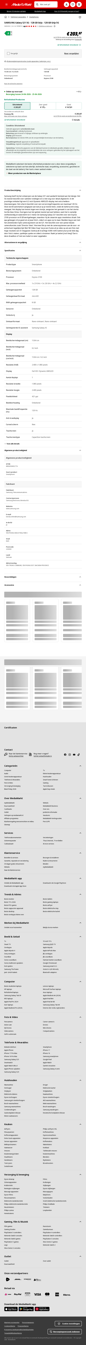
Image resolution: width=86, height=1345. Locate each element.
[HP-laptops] (8, 989)
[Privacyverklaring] (23, 1326)
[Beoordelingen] (30, 26)
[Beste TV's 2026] (10, 902)
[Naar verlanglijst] (72, 4)
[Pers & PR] (46, 821)
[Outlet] (6, 812)
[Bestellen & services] (11, 858)
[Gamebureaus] (48, 1229)
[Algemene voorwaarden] (11, 1322)
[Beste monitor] (9, 899)
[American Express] (57, 1294)
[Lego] (6, 1245)
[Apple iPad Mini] (48, 998)
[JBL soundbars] (48, 957)
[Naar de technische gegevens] (13, 83)
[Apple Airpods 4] (9, 950)
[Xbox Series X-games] (50, 1242)
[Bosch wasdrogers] (49, 1106)
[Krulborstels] (8, 1185)
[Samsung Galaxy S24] (11, 1072)
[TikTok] (79, 754)
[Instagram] (70, 754)
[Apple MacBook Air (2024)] (51, 995)
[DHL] (17, 1279)
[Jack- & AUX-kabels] (10, 972)
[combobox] (48, 4)
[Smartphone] (47, 1047)
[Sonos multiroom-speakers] (13, 963)
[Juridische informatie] (50, 812)
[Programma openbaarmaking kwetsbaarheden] (19, 1330)
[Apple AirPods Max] (49, 950)
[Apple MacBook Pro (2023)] (13, 1008)
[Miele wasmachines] (49, 1103)
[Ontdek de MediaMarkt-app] (13, 883)
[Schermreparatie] (10, 841)
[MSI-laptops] (8, 998)
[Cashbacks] (8, 809)
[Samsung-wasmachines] (12, 1106)
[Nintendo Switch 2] (49, 1245)
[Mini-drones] (47, 1028)
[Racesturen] (47, 1226)
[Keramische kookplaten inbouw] (54, 1113)
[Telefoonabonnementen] (12, 837)
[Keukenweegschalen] (11, 1154)
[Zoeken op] (37, 4)
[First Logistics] (37, 1280)
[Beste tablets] (47, 899)
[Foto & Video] (8, 783)
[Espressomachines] (49, 1135)
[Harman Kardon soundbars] (52, 960)
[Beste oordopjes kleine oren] (14, 914)
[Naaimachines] (48, 1094)
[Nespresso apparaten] (50, 1138)
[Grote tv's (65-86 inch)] (50, 969)
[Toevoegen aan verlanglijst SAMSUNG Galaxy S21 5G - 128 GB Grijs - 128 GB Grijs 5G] (80, 17)
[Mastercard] (47, 1294)
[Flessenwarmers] (10, 1198)
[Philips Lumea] (9, 1210)
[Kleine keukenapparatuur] (52, 773)
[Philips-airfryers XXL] (50, 1129)
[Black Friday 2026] (10, 789)
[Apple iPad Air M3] (49, 1002)
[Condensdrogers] (10, 1110)
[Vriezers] (7, 1151)
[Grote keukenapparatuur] (13, 777)
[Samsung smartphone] (50, 1056)
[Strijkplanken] (47, 1091)
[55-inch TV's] (47, 941)
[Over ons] (46, 809)
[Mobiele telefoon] (10, 1047)
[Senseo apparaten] (10, 1141)
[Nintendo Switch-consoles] (13, 1236)
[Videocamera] (8, 1031)
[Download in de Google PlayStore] (54, 883)
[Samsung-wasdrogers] (50, 1110)
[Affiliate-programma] (11, 818)
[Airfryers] (7, 1129)
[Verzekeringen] (48, 837)
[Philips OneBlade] (49, 1204)
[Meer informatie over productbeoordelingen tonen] (54, 26)
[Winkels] (45, 803)
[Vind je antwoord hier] (16, 756)
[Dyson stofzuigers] (10, 1097)
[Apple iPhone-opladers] (12, 1069)
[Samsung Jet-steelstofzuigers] (14, 1100)
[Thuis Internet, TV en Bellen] (52, 841)
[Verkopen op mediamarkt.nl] (13, 815)
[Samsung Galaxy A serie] (51, 1069)
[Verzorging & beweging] (12, 786)
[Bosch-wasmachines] (11, 1103)
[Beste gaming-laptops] (50, 902)
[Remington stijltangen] (12, 1188)
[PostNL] (7, 1279)
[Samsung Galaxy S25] (11, 1059)
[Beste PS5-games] (10, 905)
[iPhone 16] (46, 1053)
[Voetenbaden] (48, 1198)
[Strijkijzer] (7, 1091)
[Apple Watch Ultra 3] (11, 1066)
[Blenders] (46, 1157)
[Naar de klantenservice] (12, 870)
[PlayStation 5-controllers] (12, 1232)
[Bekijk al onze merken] (50, 927)
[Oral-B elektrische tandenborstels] (54, 1201)
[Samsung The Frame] (11, 969)
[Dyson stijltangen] (49, 1188)
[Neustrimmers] (9, 1207)
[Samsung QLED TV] (49, 944)
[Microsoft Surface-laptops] (52, 989)
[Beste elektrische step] (50, 908)
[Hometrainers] (9, 1213)
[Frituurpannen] (9, 1132)
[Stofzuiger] (8, 1088)
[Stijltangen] (47, 1185)
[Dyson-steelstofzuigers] (51, 1097)
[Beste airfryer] (48, 905)
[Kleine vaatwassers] (11, 1116)
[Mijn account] (66, 4)
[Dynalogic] (27, 1279)
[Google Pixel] (47, 1059)
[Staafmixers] (8, 1157)
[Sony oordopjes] (9, 954)
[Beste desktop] (9, 911)
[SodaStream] (8, 1166)
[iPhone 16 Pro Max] (10, 1056)
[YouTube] (75, 754)
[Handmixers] (8, 1160)
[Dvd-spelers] (8, 966)
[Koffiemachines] (48, 1132)
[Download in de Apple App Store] (15, 886)
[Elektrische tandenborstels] (13, 1201)
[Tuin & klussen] (48, 786)
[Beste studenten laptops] (13, 986)
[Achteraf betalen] (67, 1295)
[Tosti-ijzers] (8, 1163)
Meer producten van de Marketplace (23, 173)
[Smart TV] (7, 944)
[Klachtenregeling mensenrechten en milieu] (19, 821)
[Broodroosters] (48, 1163)
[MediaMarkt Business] (50, 806)
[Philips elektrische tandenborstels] (16, 1204)
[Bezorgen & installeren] (51, 858)
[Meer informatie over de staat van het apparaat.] (80, 45)
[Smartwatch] (8, 1062)
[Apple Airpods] (48, 947)
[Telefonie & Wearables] (12, 780)
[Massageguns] (48, 1192)
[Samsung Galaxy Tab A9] (51, 1005)
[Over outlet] (47, 1261)
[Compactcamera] (48, 1031)
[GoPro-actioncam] (10, 1034)
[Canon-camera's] (48, 1022)
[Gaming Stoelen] (9, 1229)
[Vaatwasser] (8, 1148)
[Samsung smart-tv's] (50, 966)
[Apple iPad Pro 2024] (11, 1002)
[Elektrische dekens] (10, 1094)
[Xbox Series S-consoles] (12, 1248)
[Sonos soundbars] (10, 960)
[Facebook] (66, 754)
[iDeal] (7, 1294)
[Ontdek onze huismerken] (13, 927)
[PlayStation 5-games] (11, 1242)
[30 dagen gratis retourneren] (14, 864)
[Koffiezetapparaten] (11, 1135)
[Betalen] (45, 864)
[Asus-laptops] (47, 992)
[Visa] (37, 1294)
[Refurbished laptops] (11, 992)
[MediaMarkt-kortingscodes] (52, 818)
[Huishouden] (47, 777)
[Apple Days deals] (49, 789)
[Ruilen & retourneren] (50, 861)
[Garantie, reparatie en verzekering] (16, 861)
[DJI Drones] (8, 1028)
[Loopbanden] (47, 1210)
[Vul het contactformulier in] (43, 756)
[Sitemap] (7, 825)
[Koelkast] (46, 1148)
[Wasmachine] (8, 1085)
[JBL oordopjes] (47, 954)
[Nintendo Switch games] (12, 1239)
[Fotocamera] (8, 1022)
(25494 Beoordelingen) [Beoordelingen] (45, 26)
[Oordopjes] (8, 947)
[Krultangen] (47, 1182)
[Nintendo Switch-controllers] (52, 1236)
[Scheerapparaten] (10, 1182)
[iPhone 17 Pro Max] (10, 1053)
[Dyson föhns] (8, 1195)
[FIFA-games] (8, 1226)
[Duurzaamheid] (9, 806)
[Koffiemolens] (47, 1141)
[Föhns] (45, 1179)
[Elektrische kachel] (49, 1088)
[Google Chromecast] (50, 963)
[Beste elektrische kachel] (51, 911)
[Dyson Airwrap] (9, 1179)
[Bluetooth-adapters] (50, 972)
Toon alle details (11, 444)
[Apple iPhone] (8, 1050)
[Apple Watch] (47, 1062)
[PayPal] (17, 1294)
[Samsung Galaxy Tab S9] (12, 995)
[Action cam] (8, 1025)
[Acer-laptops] (8, 1005)
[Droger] (45, 1085)
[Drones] (45, 1025)
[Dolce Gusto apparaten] (12, 1138)
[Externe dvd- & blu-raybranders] (54, 1008)
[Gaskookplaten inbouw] (12, 1113)
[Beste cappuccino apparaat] (13, 908)
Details (76, 120)
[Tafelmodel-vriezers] (50, 1151)
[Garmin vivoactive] (49, 1066)
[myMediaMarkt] (9, 803)
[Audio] (6, 773)
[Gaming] (45, 783)
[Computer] (7, 770)
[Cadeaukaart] (8, 844)
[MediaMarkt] (21, 4)
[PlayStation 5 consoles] (51, 1239)
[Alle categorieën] (6, 4)
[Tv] (44, 770)
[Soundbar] (7, 957)
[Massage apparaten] (11, 1192)
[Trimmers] (46, 1207)
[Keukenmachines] (49, 1154)
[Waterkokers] (47, 1144)
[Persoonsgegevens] (28, 1322)
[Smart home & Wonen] (50, 780)
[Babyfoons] (47, 1195)
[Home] (5, 17)
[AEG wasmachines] (49, 1100)
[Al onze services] (48, 844)
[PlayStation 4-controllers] (51, 1232)
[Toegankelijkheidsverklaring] (13, 1333)
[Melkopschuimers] (10, 1144)
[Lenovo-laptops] (48, 986)
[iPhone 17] (46, 1050)
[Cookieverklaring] (9, 1326)
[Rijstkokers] (47, 1160)
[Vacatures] (46, 815)
